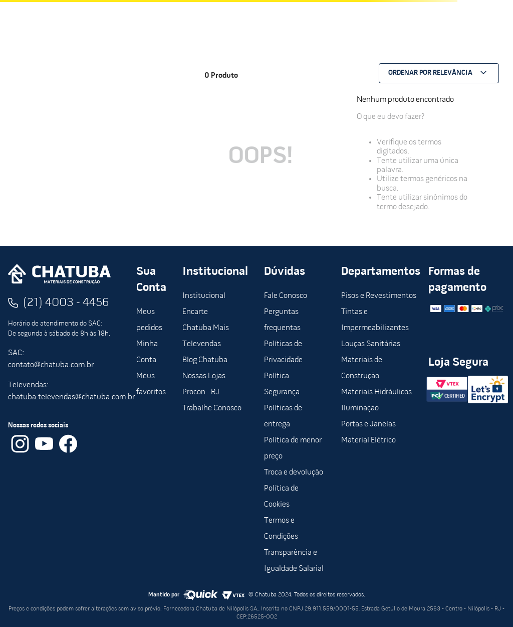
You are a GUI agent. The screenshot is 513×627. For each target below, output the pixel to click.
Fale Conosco (285, 296)
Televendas (201, 344)
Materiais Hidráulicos (376, 392)
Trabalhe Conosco (211, 408)
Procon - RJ (200, 392)
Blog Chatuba (204, 360)
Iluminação (360, 408)
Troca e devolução (293, 472)
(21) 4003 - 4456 (66, 303)
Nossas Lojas (203, 376)
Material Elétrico (368, 440)
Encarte (195, 312)
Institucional (203, 296)
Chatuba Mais (205, 328)
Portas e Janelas (368, 424)
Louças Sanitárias (370, 344)
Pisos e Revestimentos (378, 296)
